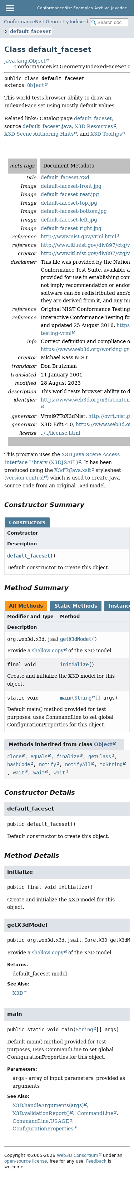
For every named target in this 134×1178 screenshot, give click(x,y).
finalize (67, 756)
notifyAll (78, 764)
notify (47, 764)
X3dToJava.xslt (72, 470)
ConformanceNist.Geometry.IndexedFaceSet (55, 21)
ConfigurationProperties (43, 1128)
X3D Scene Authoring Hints (39, 134)
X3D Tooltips (106, 134)
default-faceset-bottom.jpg (74, 211)
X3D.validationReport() (41, 1113)
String (82, 698)
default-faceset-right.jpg (71, 228)
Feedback (96, 1161)
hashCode (18, 764)
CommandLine (95, 1113)
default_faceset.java (47, 126)
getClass (99, 756)
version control (25, 478)
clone (14, 756)
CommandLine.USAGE (41, 1121)
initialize (74, 664)
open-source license (25, 1161)
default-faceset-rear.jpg (70, 194)
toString (111, 764)
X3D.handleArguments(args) (48, 1105)
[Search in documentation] (109, 22)
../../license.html (60, 433)
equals (39, 756)
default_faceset (30, 31)
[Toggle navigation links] (10, 8)
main (65, 698)
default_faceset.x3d (65, 177)
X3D (18, 993)
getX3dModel (75, 639)
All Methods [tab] (26, 606)
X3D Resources (94, 126)
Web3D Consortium (77, 1155)
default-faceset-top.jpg (69, 203)
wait (18, 772)
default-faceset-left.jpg (69, 220)
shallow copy (48, 650)
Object (35, 85)
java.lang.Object (24, 61)
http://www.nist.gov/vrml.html (78, 236)
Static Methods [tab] (75, 606)
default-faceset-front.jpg (71, 186)
